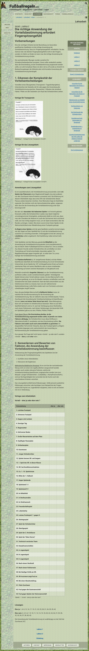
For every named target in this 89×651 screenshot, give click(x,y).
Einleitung (39, 638)
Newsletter (59, 645)
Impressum (47, 645)
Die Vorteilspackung (77, 150)
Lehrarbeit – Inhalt (29, 17)
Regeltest (28, 14)
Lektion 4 (77, 65)
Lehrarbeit (38, 14)
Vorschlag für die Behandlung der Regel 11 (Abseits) (77, 85)
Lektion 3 (40, 634)
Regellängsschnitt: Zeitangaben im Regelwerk (76, 120)
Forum (57, 14)
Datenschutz (72, 645)
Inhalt (7, 27)
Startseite (19, 14)
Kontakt (37, 645)
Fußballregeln (67, 14)
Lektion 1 (40, 629)
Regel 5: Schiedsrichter (77, 74)
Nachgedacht (48, 14)
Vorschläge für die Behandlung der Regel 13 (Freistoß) (77, 94)
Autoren (27, 645)
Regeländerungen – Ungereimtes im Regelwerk (77, 128)
